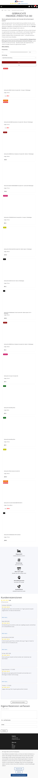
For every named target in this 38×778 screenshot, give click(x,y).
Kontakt (13, 747)
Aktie (19, 65)
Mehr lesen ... (5, 617)
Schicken (4, 730)
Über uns (13, 745)
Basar (9, 10)
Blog (12, 744)
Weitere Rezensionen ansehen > (19, 702)
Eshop (5, 10)
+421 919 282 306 (15, 737)
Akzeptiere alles (19, 768)
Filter (19, 62)
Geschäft (13, 746)
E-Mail (2, 724)
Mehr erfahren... (5, 46)
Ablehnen (19, 772)
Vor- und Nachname (5, 720)
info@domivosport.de (16, 739)
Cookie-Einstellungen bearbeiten (19, 775)
